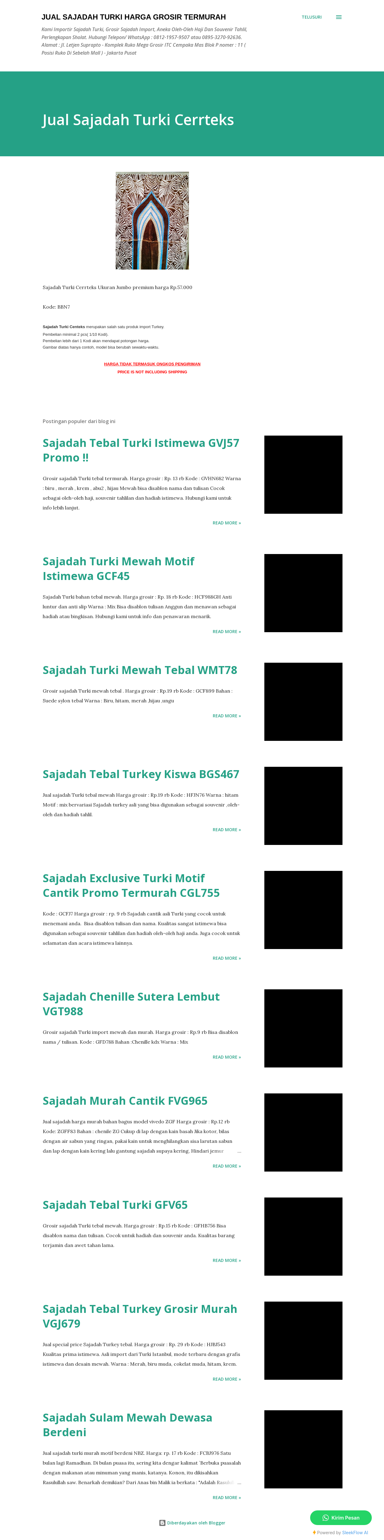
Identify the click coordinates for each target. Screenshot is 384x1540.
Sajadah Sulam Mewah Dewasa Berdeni (127, 1425)
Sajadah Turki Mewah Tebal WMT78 (140, 669)
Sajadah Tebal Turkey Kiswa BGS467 (141, 773)
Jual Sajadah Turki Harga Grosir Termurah (134, 17)
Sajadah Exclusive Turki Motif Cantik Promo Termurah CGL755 (131, 885)
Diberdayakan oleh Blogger (192, 1523)
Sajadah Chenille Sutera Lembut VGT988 (131, 1004)
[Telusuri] (312, 17)
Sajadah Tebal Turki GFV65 (115, 1204)
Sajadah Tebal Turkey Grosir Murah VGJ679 (140, 1316)
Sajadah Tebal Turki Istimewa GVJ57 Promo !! (141, 450)
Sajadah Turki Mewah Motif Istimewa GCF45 (118, 568)
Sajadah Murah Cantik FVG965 (125, 1100)
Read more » (227, 523)
